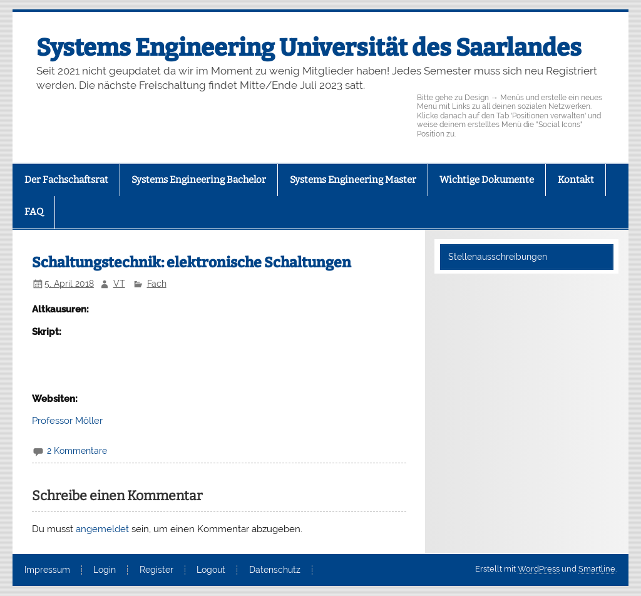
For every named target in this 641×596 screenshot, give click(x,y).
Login (104, 570)
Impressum (47, 570)
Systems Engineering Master (353, 179)
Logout (211, 570)
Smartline (596, 568)
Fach (157, 284)
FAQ (33, 211)
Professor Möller (67, 420)
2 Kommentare (77, 451)
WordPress (539, 568)
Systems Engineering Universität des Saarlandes (309, 47)
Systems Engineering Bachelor (198, 179)
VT (119, 284)
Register (156, 570)
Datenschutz (274, 570)
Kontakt (576, 179)
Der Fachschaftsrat (66, 179)
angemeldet (102, 529)
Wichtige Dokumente (486, 179)
